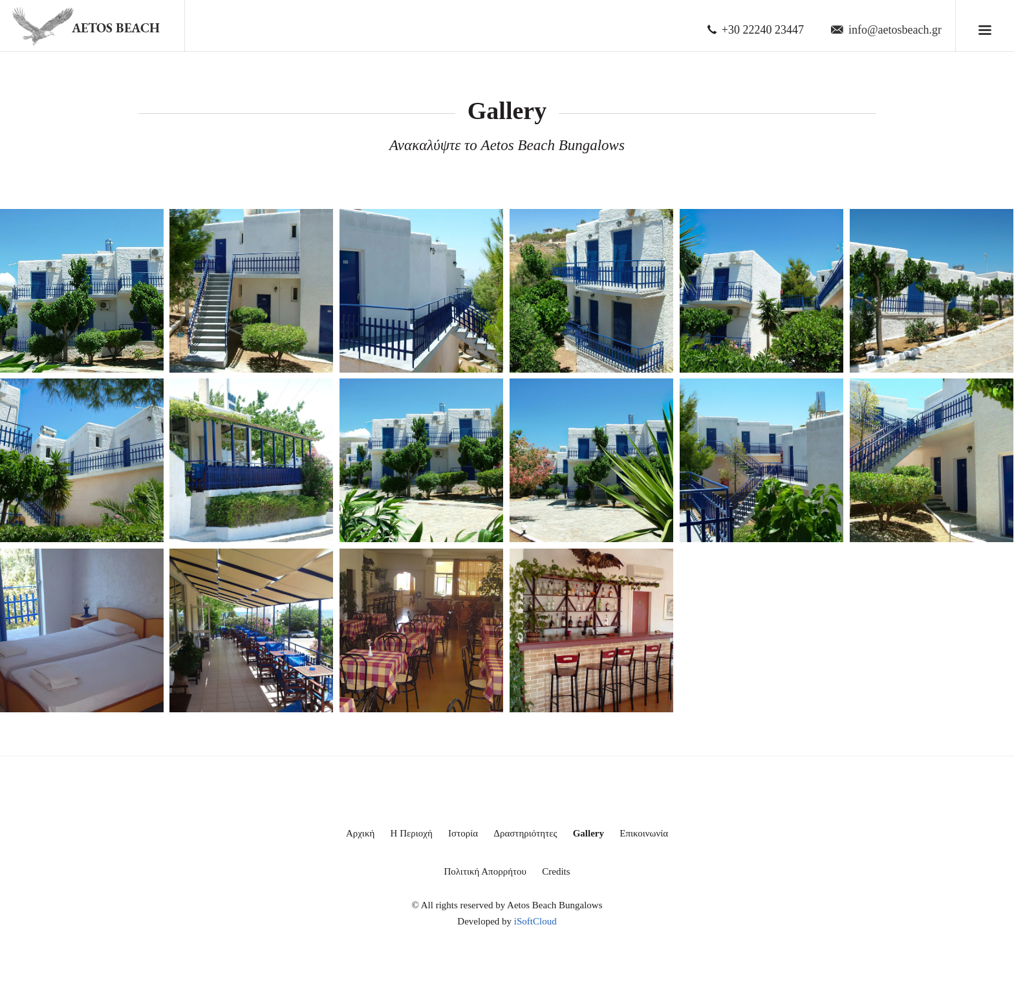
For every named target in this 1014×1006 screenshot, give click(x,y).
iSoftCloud (535, 921)
